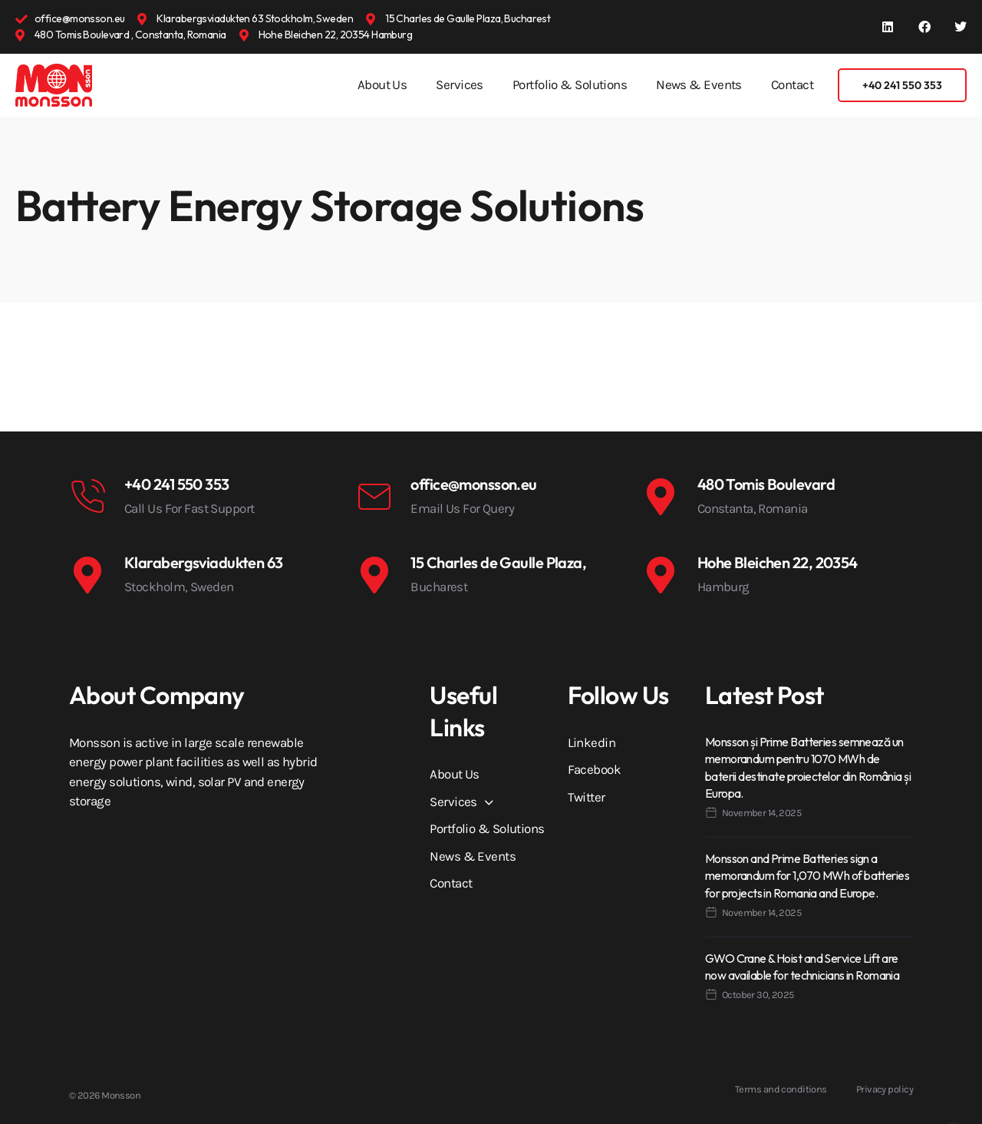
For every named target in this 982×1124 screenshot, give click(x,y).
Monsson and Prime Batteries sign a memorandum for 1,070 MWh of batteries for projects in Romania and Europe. (807, 876)
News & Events (699, 84)
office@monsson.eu (473, 484)
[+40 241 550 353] (87, 496)
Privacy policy (884, 1089)
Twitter (586, 797)
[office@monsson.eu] (373, 496)
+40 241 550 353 (176, 484)
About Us (382, 84)
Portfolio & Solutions (569, 84)
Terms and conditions (781, 1089)
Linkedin (592, 742)
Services (459, 84)
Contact (792, 84)
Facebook (594, 769)
